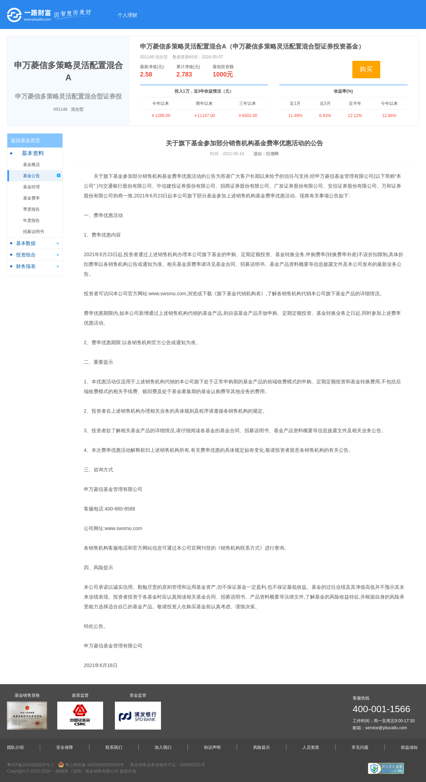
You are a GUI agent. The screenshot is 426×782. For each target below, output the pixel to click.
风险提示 (261, 747)
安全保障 (64, 747)
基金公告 (31, 175)
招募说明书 (33, 231)
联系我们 (113, 747)
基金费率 (31, 198)
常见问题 (360, 747)
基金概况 (31, 164)
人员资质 (310, 747)
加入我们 (163, 747)
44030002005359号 (105, 764)
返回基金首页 (25, 140)
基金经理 (31, 186)
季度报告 (31, 209)
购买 (366, 69)
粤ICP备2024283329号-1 (30, 764)
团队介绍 (15, 747)
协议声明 (212, 747)
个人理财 (127, 15)
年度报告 (31, 220)
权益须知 (409, 747)
